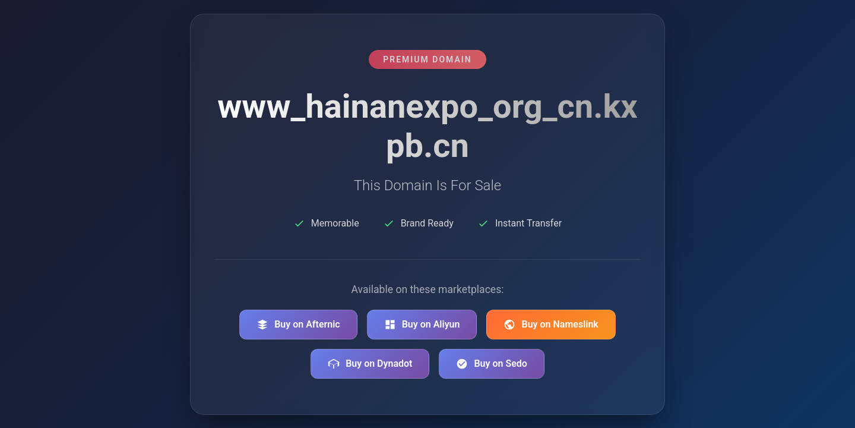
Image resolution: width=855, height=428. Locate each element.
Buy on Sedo (491, 364)
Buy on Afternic (298, 325)
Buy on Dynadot (370, 364)
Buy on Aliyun (422, 325)
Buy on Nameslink (551, 325)
